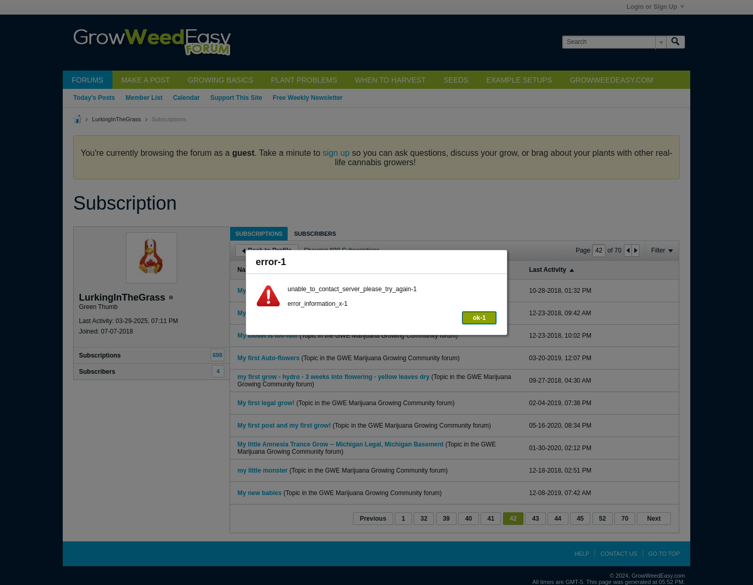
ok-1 (479, 318)
